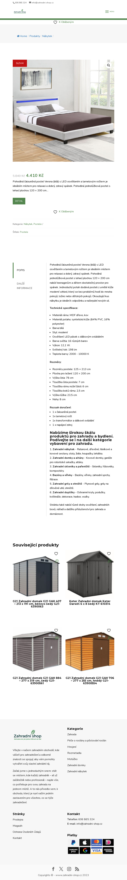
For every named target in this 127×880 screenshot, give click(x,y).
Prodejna (18, 819)
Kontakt (17, 838)
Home (22, 36)
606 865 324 (20, 2)
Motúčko (72, 759)
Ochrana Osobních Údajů (27, 832)
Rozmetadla (74, 753)
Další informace (24, 286)
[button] (109, 65)
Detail (19, 201)
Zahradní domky (76, 765)
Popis (21, 270)
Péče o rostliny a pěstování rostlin (86, 740)
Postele (38, 224)
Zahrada (71, 734)
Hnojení (71, 747)
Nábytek (28, 224)
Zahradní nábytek (77, 771)
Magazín (17, 826)
